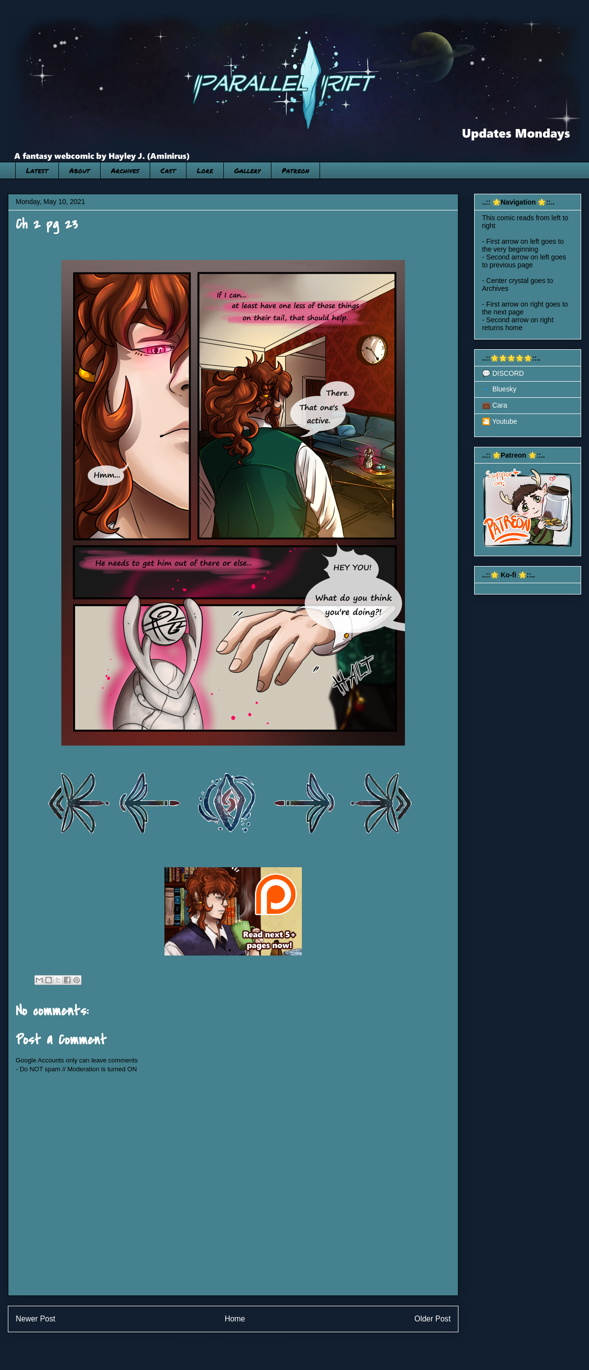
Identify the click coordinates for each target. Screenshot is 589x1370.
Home (235, 1319)
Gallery (247, 170)
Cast (168, 170)
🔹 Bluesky (499, 389)
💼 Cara (494, 405)
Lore (205, 170)
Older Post (432, 1319)
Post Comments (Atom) (252, 1343)
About (79, 170)
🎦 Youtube (499, 421)
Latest (37, 170)
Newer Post (35, 1319)
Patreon (295, 170)
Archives (125, 170)
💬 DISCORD (503, 373)
